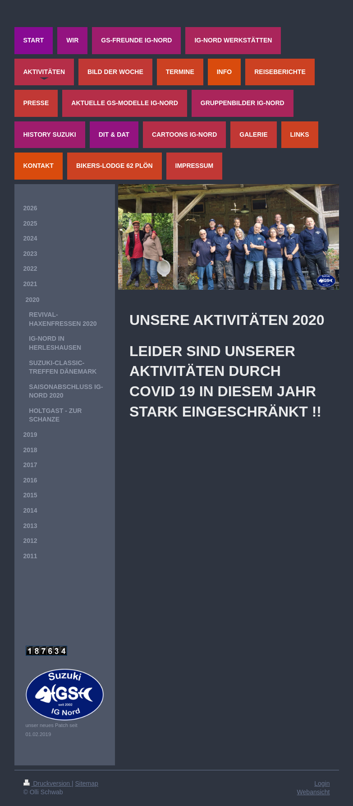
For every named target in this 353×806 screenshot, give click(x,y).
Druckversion (47, 783)
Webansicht (313, 792)
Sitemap (86, 783)
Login (322, 783)
